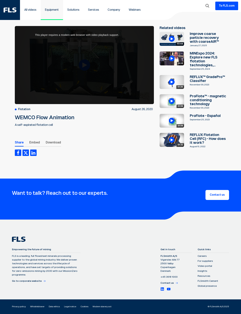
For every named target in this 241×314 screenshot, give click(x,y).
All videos (30, 10)
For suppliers (205, 261)
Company (114, 10)
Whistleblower (37, 306)
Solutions (73, 10)
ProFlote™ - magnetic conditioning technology (208, 100)
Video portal (205, 266)
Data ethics (54, 306)
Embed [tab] (34, 142)
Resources (204, 276)
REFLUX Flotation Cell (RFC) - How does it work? (208, 139)
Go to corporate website (29, 281)
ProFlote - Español (205, 116)
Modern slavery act (102, 306)
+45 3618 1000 (169, 277)
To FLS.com (227, 6)
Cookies (84, 306)
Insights (202, 271)
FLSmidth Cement (208, 281)
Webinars (135, 10)
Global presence (207, 286)
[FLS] (10, 10)
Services (93, 10)
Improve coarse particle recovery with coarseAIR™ (204, 38)
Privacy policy (19, 306)
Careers (202, 256)
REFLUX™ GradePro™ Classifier (207, 79)
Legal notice (70, 306)
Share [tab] (19, 142)
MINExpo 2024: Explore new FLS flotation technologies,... (203, 59)
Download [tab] (53, 142)
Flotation (24, 109)
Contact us (217, 195)
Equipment (52, 10)
